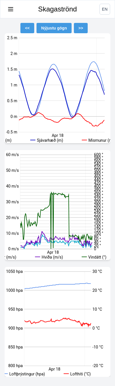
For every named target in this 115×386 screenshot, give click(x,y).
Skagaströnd (57, 9)
